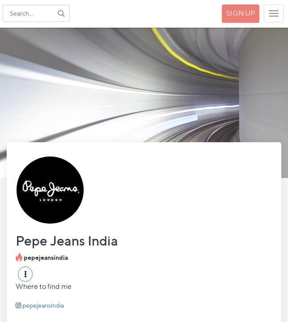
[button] (25, 274)
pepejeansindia (43, 305)
